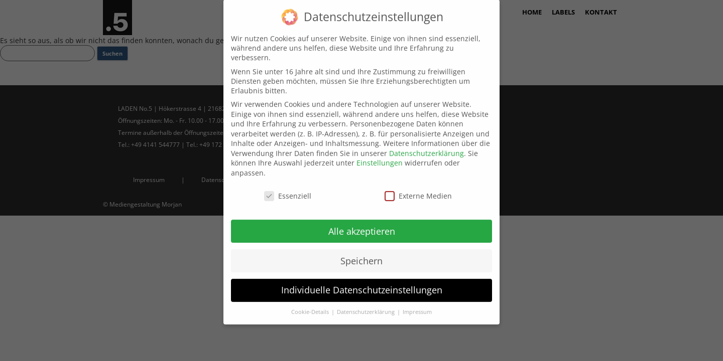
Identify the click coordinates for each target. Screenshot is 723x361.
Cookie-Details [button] (310, 304)
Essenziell (287, 188)
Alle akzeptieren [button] (361, 224)
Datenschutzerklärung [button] (366, 304)
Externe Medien (418, 188)
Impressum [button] (417, 304)
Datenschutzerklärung (426, 145)
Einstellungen (379, 155)
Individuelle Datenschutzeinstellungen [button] (361, 283)
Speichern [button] (361, 253)
